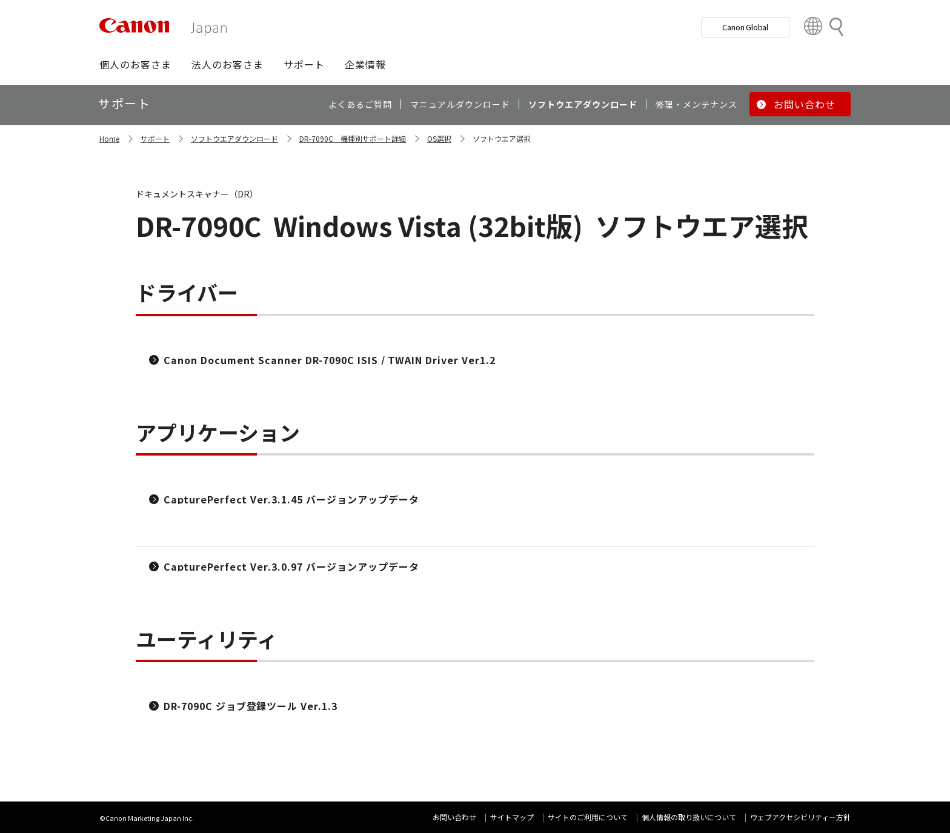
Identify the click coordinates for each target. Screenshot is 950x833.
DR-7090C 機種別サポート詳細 (352, 138)
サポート (155, 138)
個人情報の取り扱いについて (689, 817)
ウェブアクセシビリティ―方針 (800, 817)
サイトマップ (512, 817)
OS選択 (439, 138)
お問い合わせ (454, 817)
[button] (135, 64)
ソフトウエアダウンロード (234, 138)
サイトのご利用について (588, 817)
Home (109, 138)
